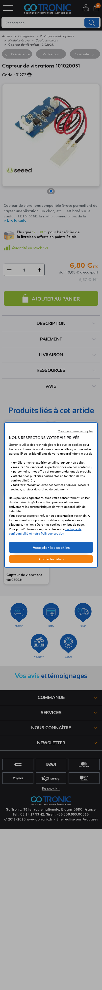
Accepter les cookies (51, 547)
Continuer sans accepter (75, 431)
